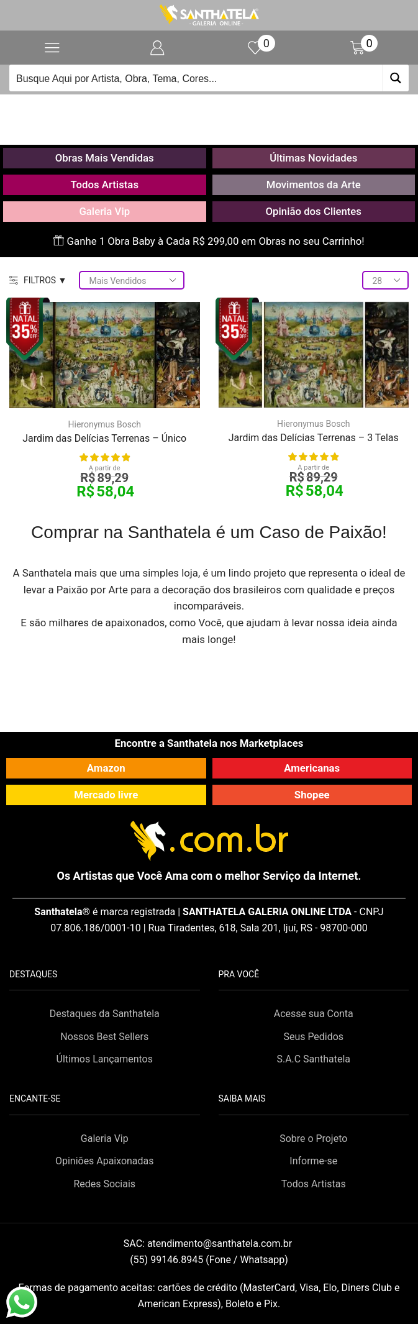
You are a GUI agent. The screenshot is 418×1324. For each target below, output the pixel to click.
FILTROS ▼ (37, 280)
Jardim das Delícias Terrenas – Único (104, 438)
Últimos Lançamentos (105, 1059)
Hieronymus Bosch (104, 424)
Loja (224, 109)
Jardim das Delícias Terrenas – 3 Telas (314, 438)
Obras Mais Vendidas (104, 158)
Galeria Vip (104, 211)
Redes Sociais (104, 1184)
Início (188, 109)
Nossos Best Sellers (104, 1037)
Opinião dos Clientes (313, 211)
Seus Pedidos (313, 1037)
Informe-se (313, 1161)
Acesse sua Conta (313, 1014)
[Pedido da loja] (131, 280)
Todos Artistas (104, 184)
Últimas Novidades (313, 158)
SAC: (209, 1243)
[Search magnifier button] (395, 78)
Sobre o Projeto (313, 1138)
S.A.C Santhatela (313, 1059)
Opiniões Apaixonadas (104, 1161)
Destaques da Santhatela (105, 1014)
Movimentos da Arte (313, 184)
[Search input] (196, 78)
